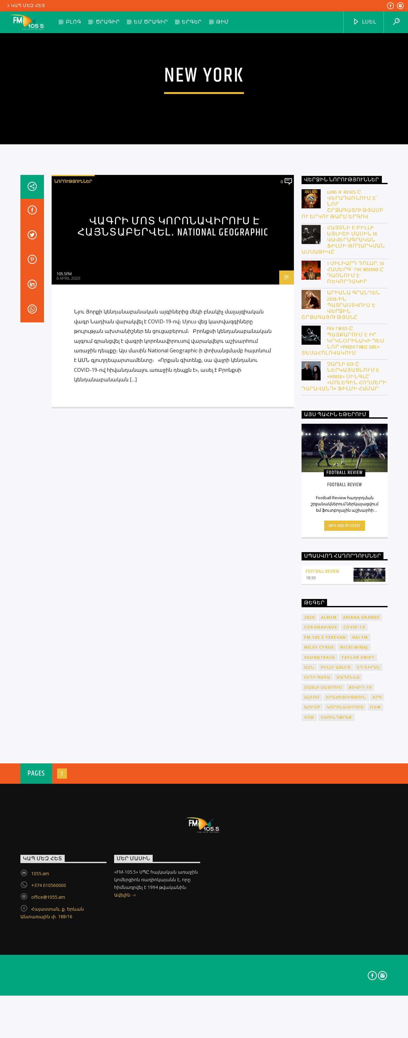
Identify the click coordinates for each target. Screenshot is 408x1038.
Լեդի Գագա (317, 862)
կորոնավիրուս (345, 892)
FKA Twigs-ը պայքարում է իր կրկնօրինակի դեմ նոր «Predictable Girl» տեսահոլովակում (343, 526)
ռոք (309, 902)
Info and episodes (345, 710)
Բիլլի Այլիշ (336, 852)
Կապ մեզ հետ (25, 5)
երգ (377, 882)
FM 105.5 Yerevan (325, 822)
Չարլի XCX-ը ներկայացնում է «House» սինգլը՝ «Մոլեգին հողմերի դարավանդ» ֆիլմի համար (344, 561)
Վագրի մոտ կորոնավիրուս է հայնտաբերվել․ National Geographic (172, 412)
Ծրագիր (108, 22)
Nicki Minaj (354, 832)
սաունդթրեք (336, 902)
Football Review (322, 756)
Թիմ (222, 22)
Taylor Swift (358, 842)
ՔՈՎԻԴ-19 (360, 872)
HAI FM (360, 822)
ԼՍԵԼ (364, 22)
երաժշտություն (346, 882)
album (329, 802)
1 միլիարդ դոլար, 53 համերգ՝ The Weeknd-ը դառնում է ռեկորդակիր (355, 458)
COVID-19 (354, 812)
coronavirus (320, 812)
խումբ (312, 892)
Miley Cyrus (319, 832)
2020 (309, 802)
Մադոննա (348, 862)
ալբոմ (312, 882)
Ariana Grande (361, 802)
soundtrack (319, 842)
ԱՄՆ (309, 852)
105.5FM (64, 459)
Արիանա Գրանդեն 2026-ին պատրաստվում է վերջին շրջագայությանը (341, 490)
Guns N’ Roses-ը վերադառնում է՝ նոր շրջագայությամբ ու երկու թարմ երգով (343, 389)
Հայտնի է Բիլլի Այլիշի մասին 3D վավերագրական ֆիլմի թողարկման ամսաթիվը (343, 425)
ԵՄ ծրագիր (151, 22)
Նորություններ (73, 366)
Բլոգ (73, 22)
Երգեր (192, 22)
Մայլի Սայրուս (323, 872)
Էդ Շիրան (368, 852)
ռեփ (375, 892)
